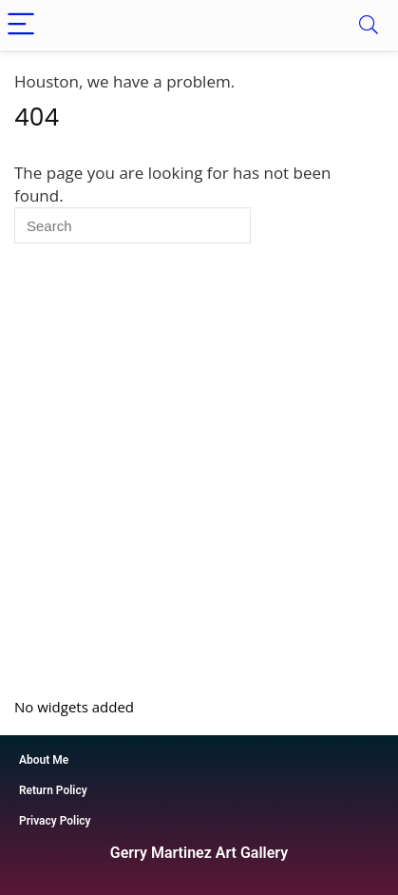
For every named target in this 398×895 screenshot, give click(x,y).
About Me (43, 760)
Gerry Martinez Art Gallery (199, 853)
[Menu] (23, 25)
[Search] (368, 25)
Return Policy (53, 790)
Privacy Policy (55, 820)
